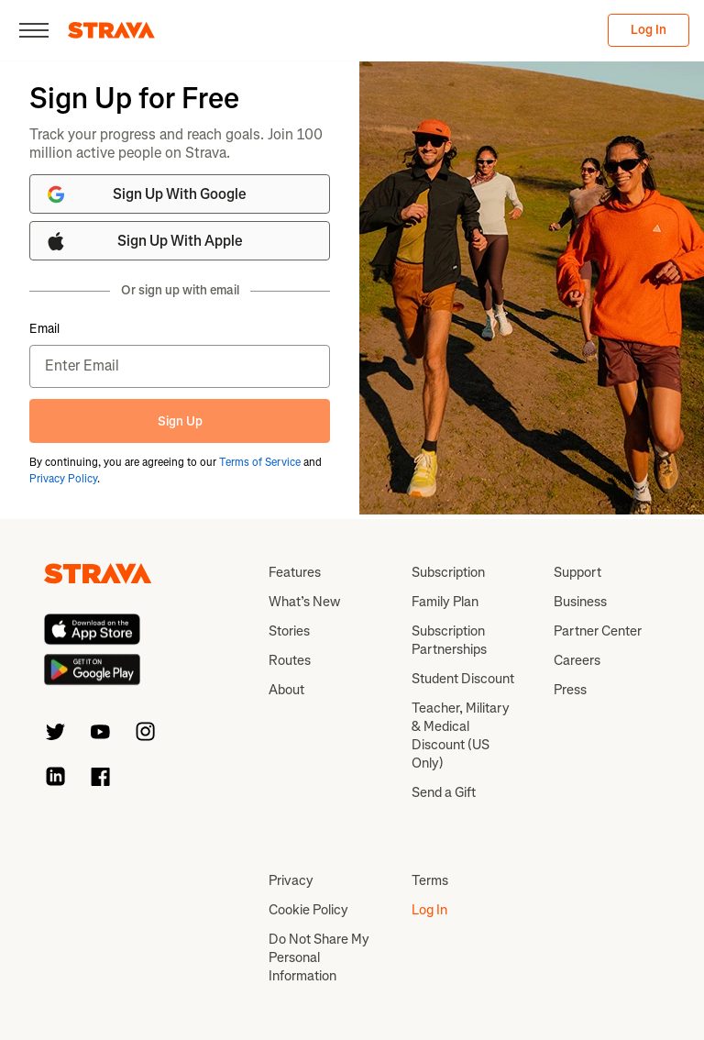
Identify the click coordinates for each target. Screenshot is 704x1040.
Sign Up (180, 421)
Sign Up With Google (146, 194)
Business (580, 601)
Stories (289, 631)
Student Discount (463, 678)
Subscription (448, 572)
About (286, 689)
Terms (430, 880)
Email (44, 329)
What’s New (304, 601)
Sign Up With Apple (144, 241)
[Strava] (111, 30)
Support (577, 572)
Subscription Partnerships (449, 640)
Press (570, 689)
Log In (648, 30)
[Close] (34, 30)
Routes (290, 660)
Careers (577, 660)
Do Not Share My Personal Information (319, 957)
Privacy (291, 880)
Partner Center (598, 631)
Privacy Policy (63, 478)
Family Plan (445, 601)
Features (295, 572)
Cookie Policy (308, 910)
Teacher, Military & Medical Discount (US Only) (461, 735)
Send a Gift (444, 792)
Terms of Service (260, 462)
